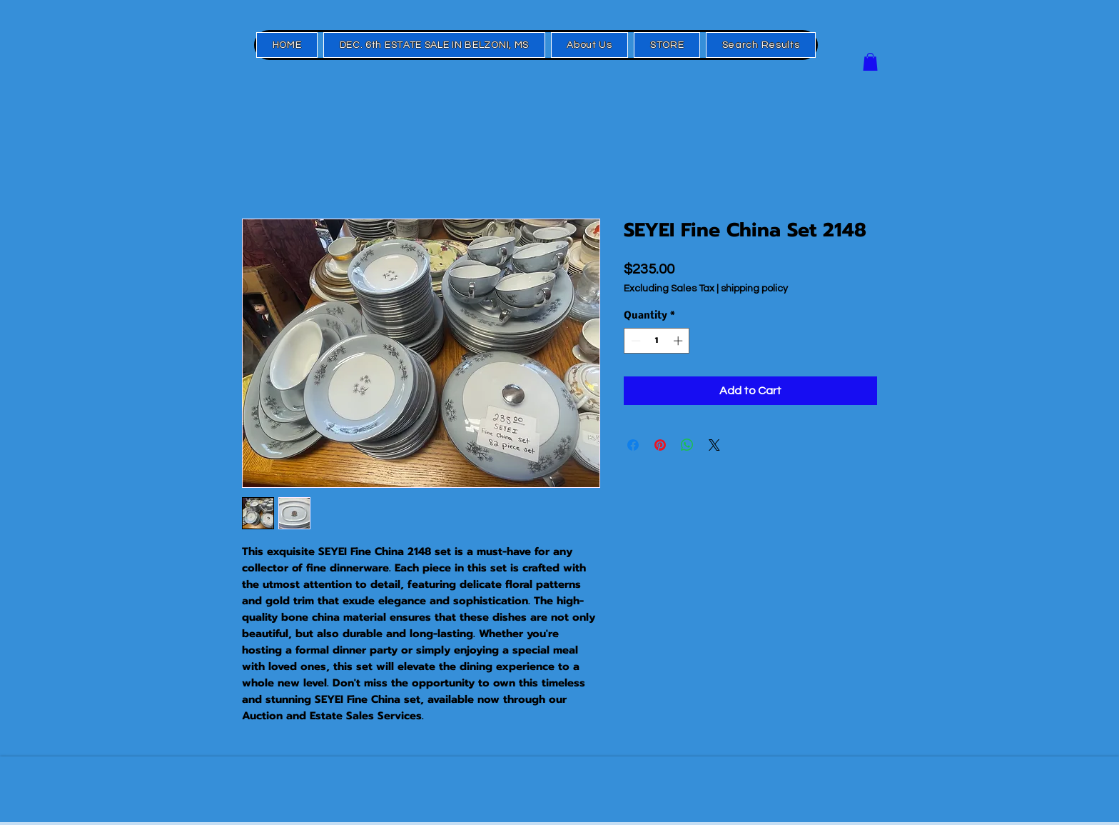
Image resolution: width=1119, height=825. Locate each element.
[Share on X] (714, 445)
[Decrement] (634, 341)
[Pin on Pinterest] (660, 445)
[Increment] (679, 341)
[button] (870, 62)
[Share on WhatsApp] (687, 445)
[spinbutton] (657, 341)
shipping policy (754, 289)
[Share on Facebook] (633, 445)
